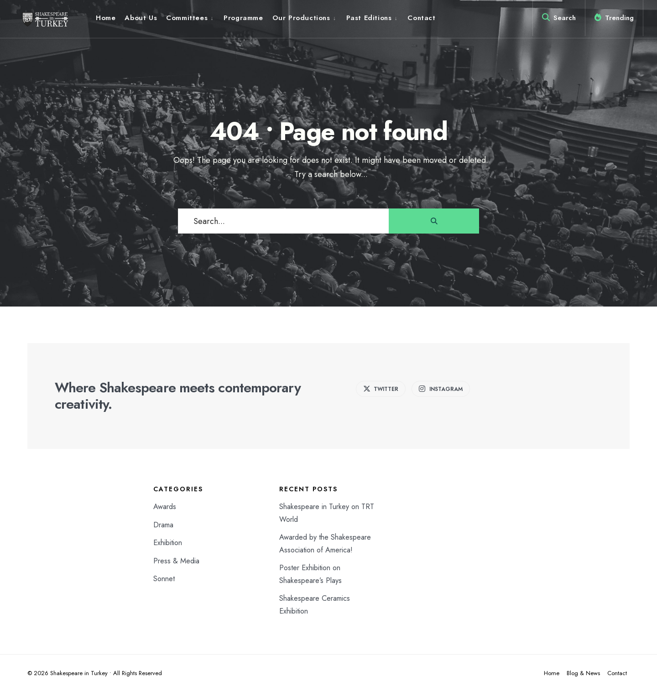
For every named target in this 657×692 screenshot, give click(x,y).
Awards (164, 506)
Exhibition (167, 542)
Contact (421, 18)
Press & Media (176, 561)
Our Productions (301, 18)
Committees (187, 18)
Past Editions (369, 18)
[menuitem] (190, 18)
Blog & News (583, 673)
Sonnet (164, 578)
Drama (163, 525)
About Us (141, 18)
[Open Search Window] (559, 19)
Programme (243, 18)
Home (105, 18)
